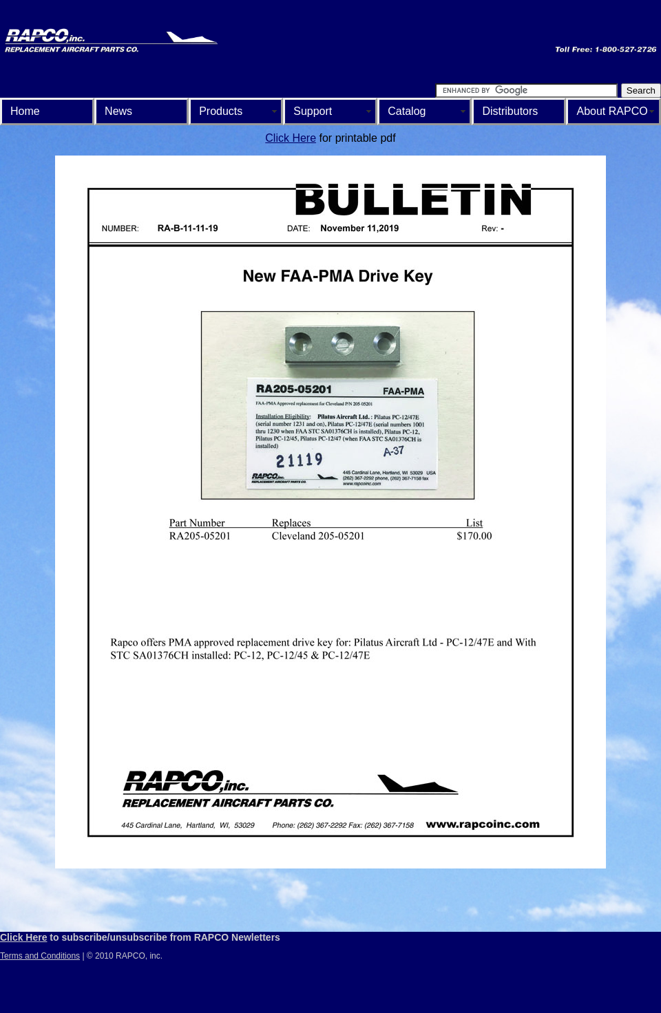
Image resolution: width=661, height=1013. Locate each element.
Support (312, 111)
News (118, 111)
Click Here (290, 138)
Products (220, 111)
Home (25, 111)
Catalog (407, 111)
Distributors (510, 111)
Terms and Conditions (40, 956)
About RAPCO (611, 111)
